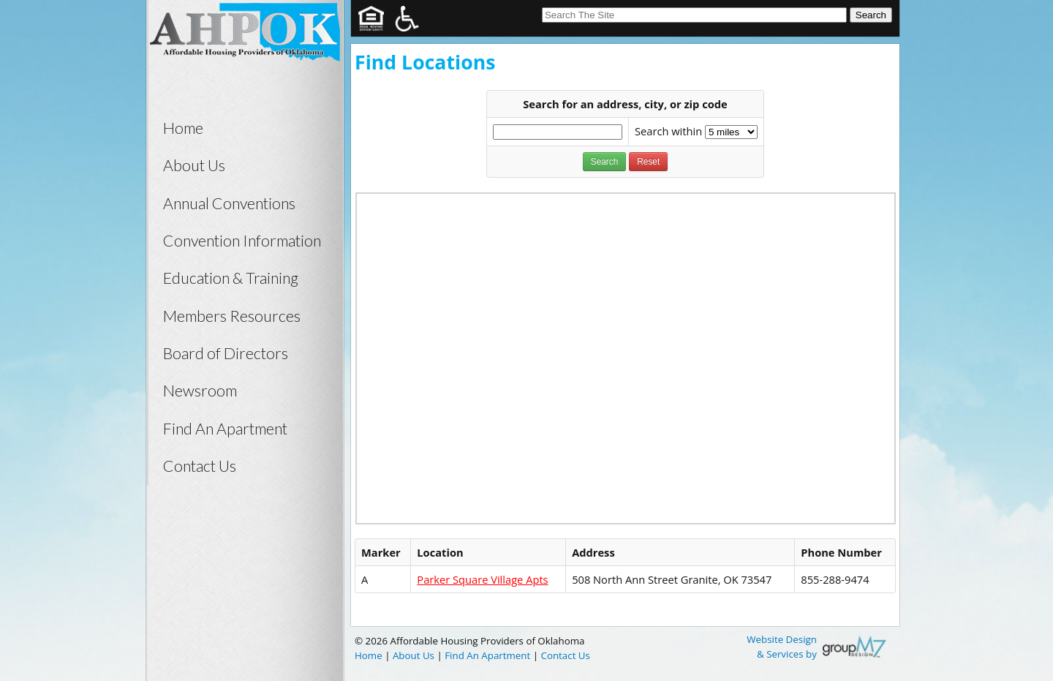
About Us (194, 165)
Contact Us (199, 465)
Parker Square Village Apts (482, 579)
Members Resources (232, 316)
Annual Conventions (229, 203)
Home (183, 128)
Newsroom (200, 390)
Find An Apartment (225, 428)
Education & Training (230, 277)
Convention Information (242, 240)
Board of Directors (225, 353)
